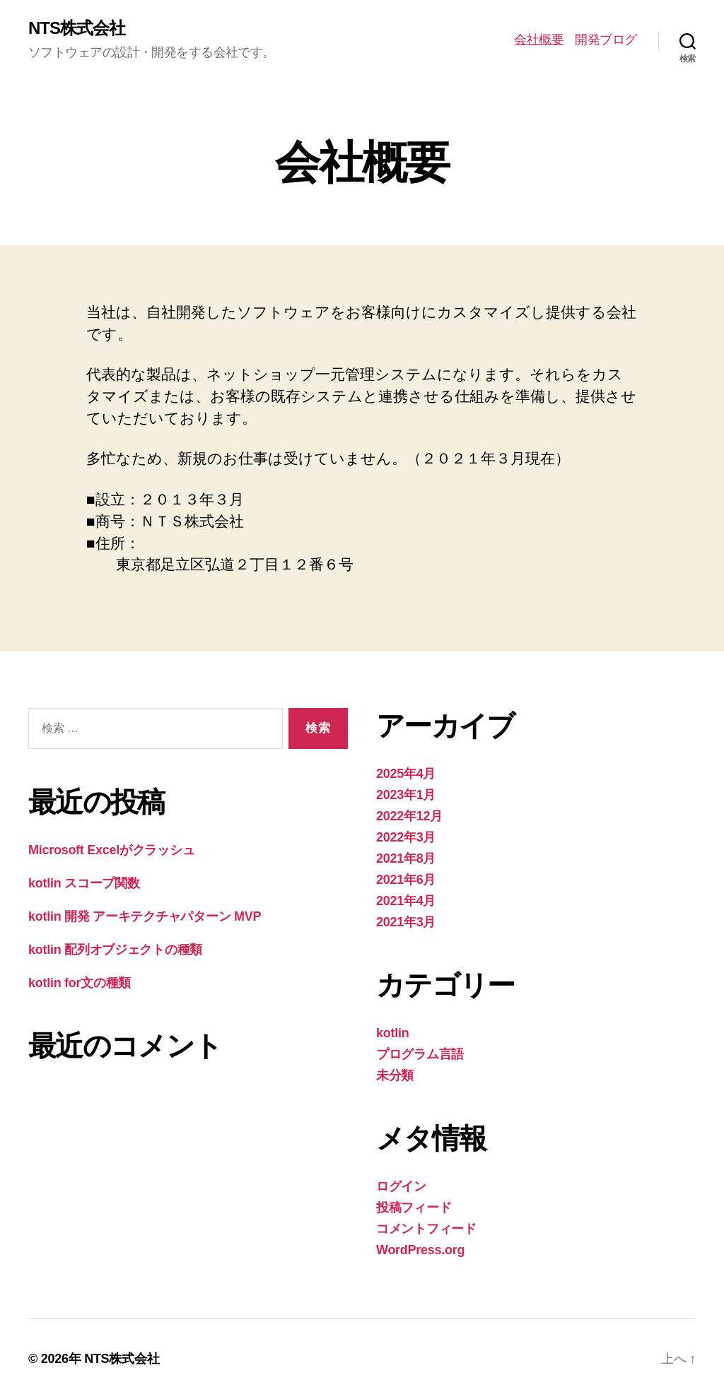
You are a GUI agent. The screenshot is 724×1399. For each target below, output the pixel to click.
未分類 (395, 1075)
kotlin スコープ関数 (84, 883)
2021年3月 (406, 922)
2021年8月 (406, 858)
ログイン (401, 1186)
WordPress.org (420, 1250)
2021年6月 (406, 880)
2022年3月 (406, 837)
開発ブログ (606, 40)
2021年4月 (406, 901)
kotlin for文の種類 (79, 983)
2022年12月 (409, 816)
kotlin (392, 1033)
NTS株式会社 (76, 28)
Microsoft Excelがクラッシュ (111, 850)
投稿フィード (413, 1207)
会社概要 (539, 40)
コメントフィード (426, 1229)
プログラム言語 (420, 1054)
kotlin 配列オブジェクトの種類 (115, 950)
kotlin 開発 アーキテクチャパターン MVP (144, 916)
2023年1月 (406, 795)
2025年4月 (406, 774)
